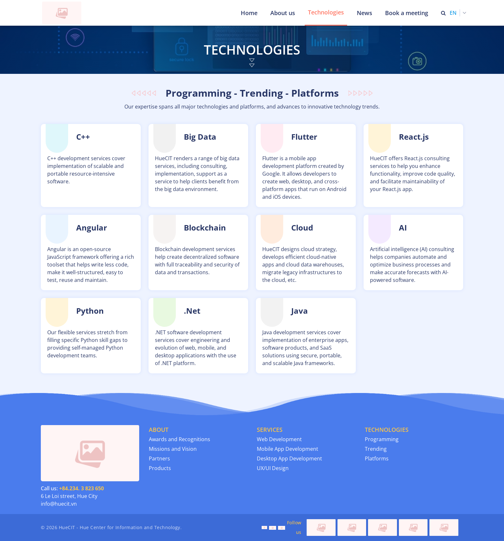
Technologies (326, 12)
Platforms (377, 458)
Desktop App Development (289, 458)
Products (160, 468)
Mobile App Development (287, 448)
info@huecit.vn (59, 503)
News (364, 13)
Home (249, 13)
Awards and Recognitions (179, 439)
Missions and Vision (173, 448)
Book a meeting (406, 13)
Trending (376, 448)
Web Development (279, 439)
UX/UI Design (273, 468)
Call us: (72, 488)
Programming (382, 439)
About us (282, 13)
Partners (159, 458)
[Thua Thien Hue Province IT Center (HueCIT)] (63, 13)
